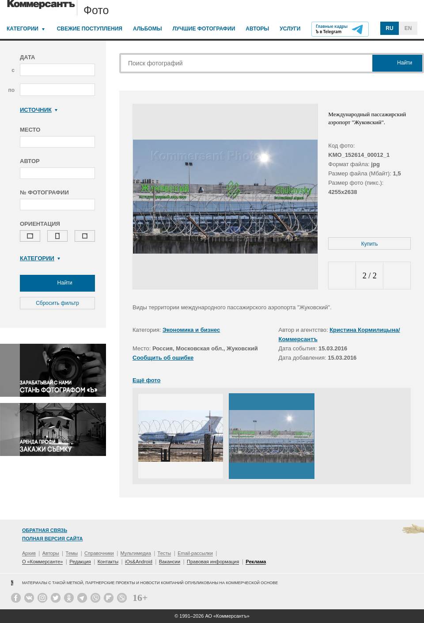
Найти (57, 283)
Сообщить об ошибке (162, 357)
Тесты (164, 553)
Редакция (80, 561)
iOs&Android (138, 561)
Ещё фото (146, 380)
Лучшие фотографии (203, 29)
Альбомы (147, 29)
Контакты (108, 561)
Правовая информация (213, 561)
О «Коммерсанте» (42, 561)
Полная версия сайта (52, 538)
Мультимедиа (136, 553)
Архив (29, 553)
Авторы (257, 29)
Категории (22, 29)
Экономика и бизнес (191, 330)
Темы (72, 553)
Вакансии (170, 561)
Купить (369, 244)
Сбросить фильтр (57, 303)
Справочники (99, 553)
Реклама (256, 561)
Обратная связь (44, 530)
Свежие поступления (89, 29)
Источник (38, 109)
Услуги (290, 29)
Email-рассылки (195, 553)
